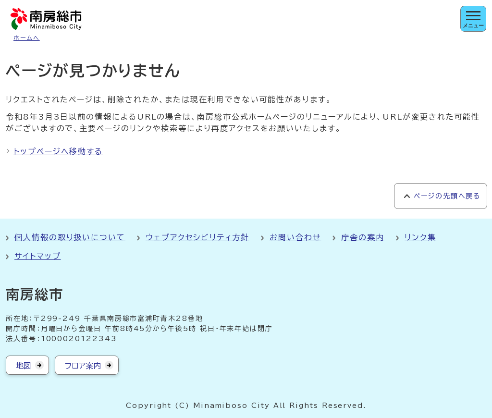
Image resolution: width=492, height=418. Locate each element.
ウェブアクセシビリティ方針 (197, 237)
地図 (23, 365)
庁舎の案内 (362, 237)
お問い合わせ (295, 237)
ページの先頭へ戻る (447, 196)
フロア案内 (83, 365)
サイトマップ (37, 256)
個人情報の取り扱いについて (69, 237)
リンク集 (420, 237)
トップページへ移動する (58, 151)
